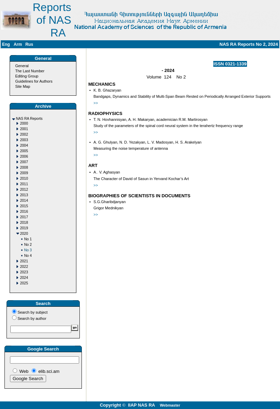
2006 (24, 156)
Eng (6, 44)
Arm (18, 44)
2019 (24, 228)
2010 (24, 178)
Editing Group (26, 76)
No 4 (28, 256)
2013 (24, 195)
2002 (24, 134)
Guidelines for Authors (33, 81)
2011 (24, 184)
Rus (29, 44)
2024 (24, 278)
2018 (24, 222)
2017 (24, 217)
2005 (24, 151)
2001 (24, 129)
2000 (24, 123)
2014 (24, 200)
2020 (24, 233)
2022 (24, 267)
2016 (24, 211)
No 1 (28, 239)
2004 (24, 145)
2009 (24, 173)
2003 (24, 140)
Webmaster (170, 405)
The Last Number (29, 71)
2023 (24, 272)
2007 (24, 162)
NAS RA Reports (29, 118)
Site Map (22, 86)
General (22, 66)
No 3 (28, 250)
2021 (24, 261)
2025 (24, 283)
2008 (24, 167)
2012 (24, 189)
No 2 (28, 245)
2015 (24, 206)
